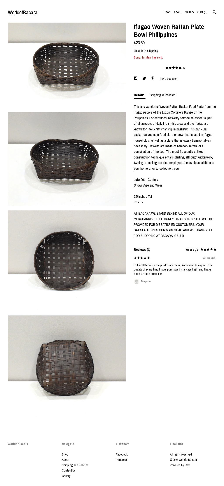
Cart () (202, 12)
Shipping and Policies (75, 465)
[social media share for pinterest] (153, 79)
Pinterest (121, 460)
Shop (167, 12)
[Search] (214, 12)
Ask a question (168, 79)
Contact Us (68, 470)
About (178, 12)
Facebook (122, 454)
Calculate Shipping (146, 50)
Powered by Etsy (180, 465)
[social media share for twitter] (144, 79)
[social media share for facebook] (136, 79)
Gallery (189, 12)
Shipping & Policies (162, 95)
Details (139, 95)
